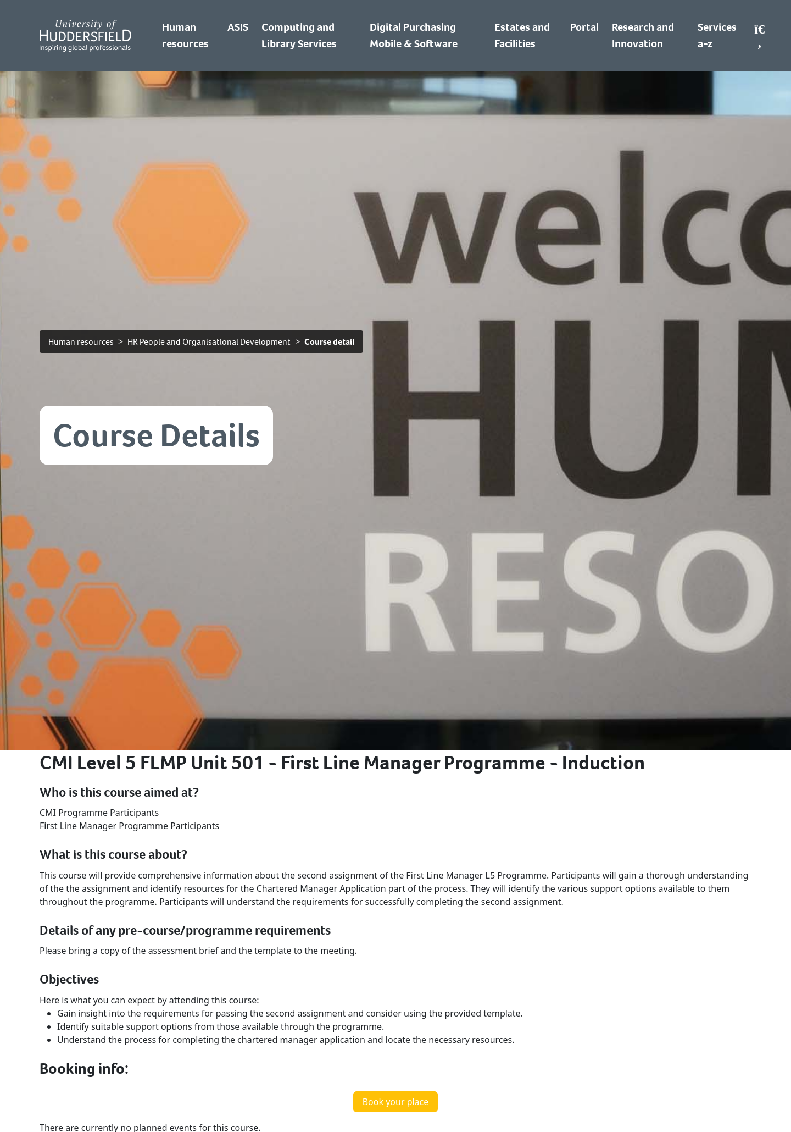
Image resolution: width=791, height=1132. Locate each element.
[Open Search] (759, 36)
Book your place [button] (396, 1102)
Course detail (329, 341)
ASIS (237, 27)
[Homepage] (85, 36)
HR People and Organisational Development (209, 341)
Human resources (81, 341)
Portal (584, 27)
